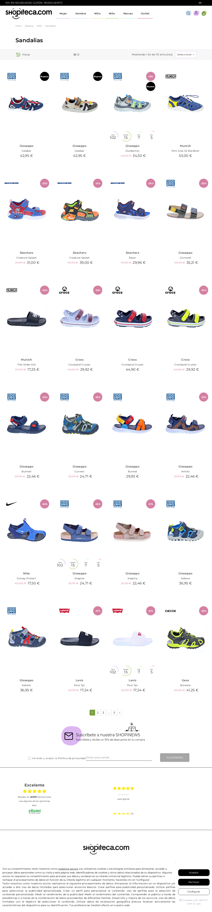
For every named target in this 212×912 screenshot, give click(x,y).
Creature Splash (26, 257)
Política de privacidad (72, 758)
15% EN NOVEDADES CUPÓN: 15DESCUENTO (34, 2)
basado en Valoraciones (34, 797)
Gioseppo (26, 146)
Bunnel (132, 471)
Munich (185, 146)
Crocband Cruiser (79, 364)
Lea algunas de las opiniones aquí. (34, 803)
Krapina (79, 578)
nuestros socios (68, 868)
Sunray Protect (26, 578)
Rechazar (193, 882)
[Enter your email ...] (119, 757)
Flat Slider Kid (27, 364)
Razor (132, 257)
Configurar (193, 891)
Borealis (185, 685)
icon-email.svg (200, 3)
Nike (26, 573)
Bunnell (26, 471)
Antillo (185, 471)
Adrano (185, 578)
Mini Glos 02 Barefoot (185, 150)
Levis (79, 680)
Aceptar (194, 872)
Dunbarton (133, 150)
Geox (185, 680)
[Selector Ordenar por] (185, 54)
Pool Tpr (79, 685)
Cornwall (185, 257)
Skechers (26, 252)
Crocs (79, 359)
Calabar (26, 150)
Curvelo (79, 471)
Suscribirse (174, 757)
